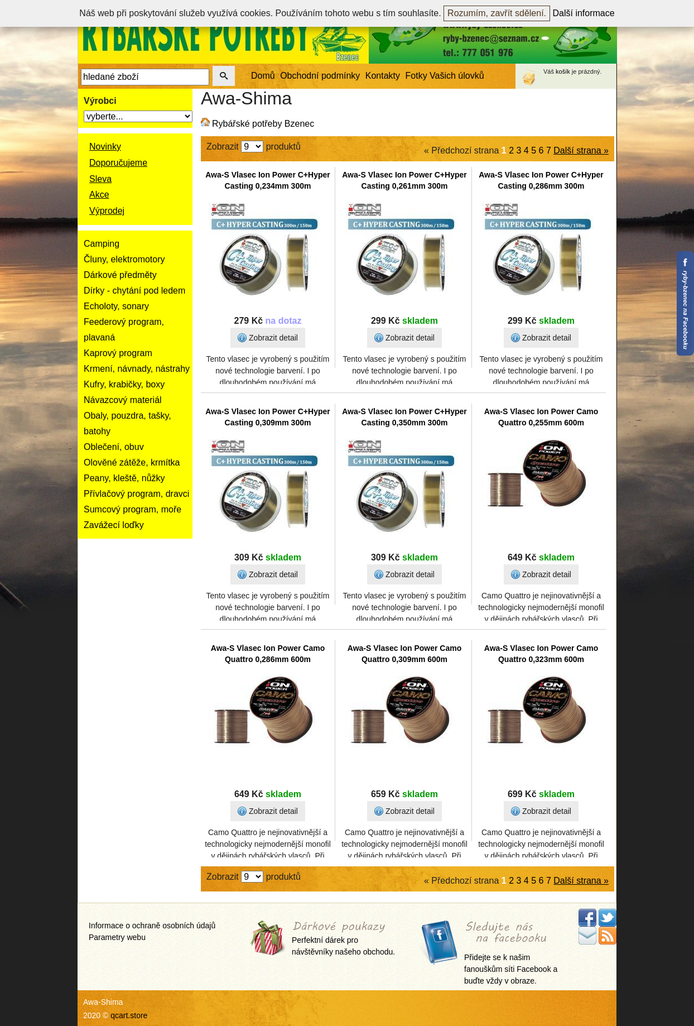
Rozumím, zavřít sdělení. (496, 13)
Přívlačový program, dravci (136, 493)
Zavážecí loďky (114, 525)
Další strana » (581, 150)
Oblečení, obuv (114, 447)
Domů (263, 75)
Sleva (100, 179)
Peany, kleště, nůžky (124, 478)
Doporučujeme (118, 162)
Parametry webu (117, 937)
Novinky (105, 146)
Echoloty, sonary (116, 306)
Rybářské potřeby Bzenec (263, 123)
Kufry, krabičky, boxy (124, 384)
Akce (99, 194)
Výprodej (106, 210)
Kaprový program (118, 353)
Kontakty (382, 75)
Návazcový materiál (123, 400)
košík (563, 71)
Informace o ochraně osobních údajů (152, 925)
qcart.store (128, 1015)
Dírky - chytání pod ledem (134, 290)
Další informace (584, 13)
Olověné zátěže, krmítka (132, 462)
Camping (101, 243)
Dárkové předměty (120, 275)
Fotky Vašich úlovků (445, 75)
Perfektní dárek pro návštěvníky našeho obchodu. (343, 939)
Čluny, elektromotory (124, 259)
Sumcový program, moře (132, 509)
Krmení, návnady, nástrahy (137, 368)
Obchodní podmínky (320, 75)
